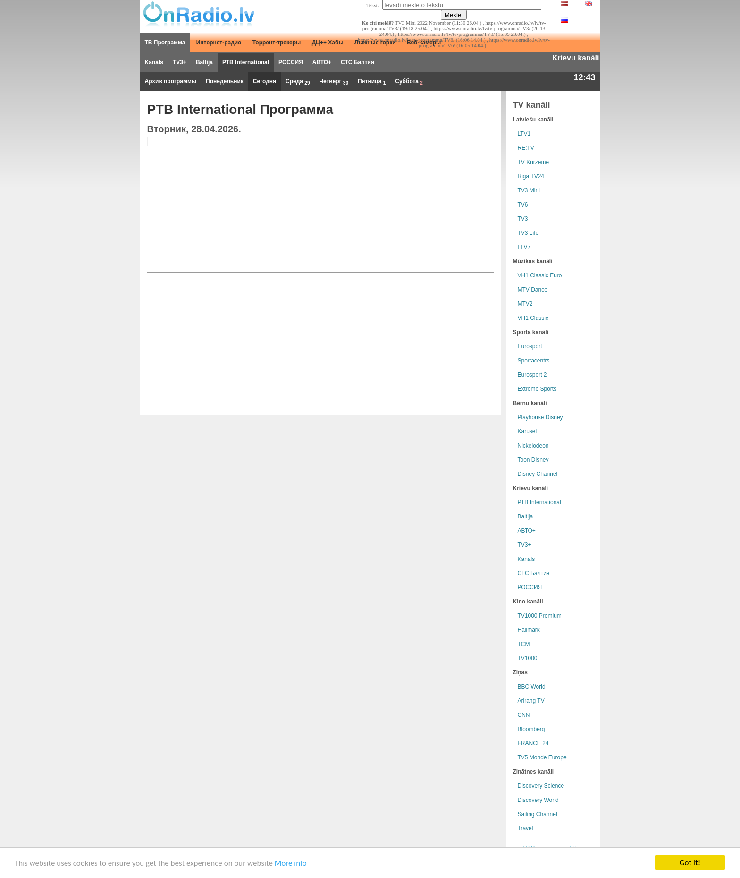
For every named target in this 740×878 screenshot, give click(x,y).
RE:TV (526, 148)
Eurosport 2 (532, 374)
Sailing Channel (537, 814)
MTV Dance (532, 289)
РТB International (245, 62)
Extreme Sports (537, 389)
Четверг (333, 82)
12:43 (584, 77)
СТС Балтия (357, 62)
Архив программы (171, 81)
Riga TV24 (531, 176)
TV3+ (179, 62)
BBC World (532, 686)
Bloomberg (531, 729)
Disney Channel (538, 474)
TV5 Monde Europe (542, 757)
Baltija (204, 62)
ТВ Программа (165, 42)
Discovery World (538, 800)
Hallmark (529, 630)
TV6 (523, 204)
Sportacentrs (534, 360)
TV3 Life (528, 233)
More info (291, 863)
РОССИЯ (290, 62)
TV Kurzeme (533, 162)
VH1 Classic (533, 318)
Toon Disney (533, 459)
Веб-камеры (424, 42)
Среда (298, 82)
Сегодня (264, 81)
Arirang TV (531, 700)
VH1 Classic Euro (540, 275)
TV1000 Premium (540, 615)
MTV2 (525, 304)
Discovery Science (541, 786)
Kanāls (154, 62)
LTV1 (524, 133)
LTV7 (524, 247)
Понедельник (225, 81)
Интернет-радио (219, 42)
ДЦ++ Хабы (328, 42)
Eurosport (530, 346)
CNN (524, 715)
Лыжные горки (375, 42)
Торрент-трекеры (276, 42)
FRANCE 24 (533, 743)
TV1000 (528, 658)
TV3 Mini (529, 190)
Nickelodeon (533, 445)
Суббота (409, 82)
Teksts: (373, 5)
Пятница (372, 82)
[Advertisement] (422, 203)
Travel (525, 828)
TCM (524, 644)
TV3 (523, 218)
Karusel (527, 431)
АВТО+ (321, 62)
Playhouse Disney (540, 417)
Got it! (690, 863)
